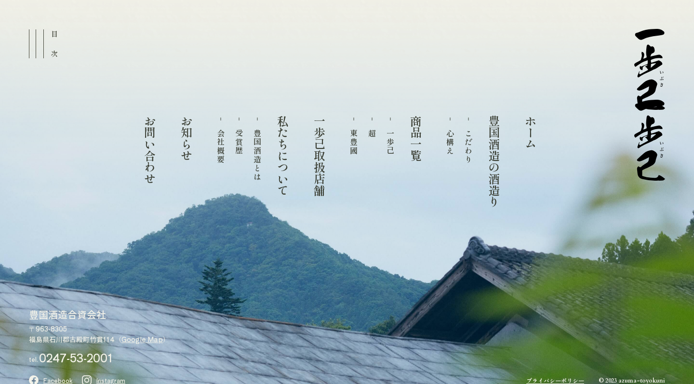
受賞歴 (239, 142)
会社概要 (220, 146)
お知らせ (186, 138)
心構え (450, 142)
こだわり (468, 146)
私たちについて (282, 155)
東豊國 (353, 142)
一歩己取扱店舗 (319, 155)
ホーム (530, 132)
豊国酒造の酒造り (493, 161)
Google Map (142, 339)
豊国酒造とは (257, 155)
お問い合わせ (149, 150)
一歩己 (390, 142)
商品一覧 (415, 138)
